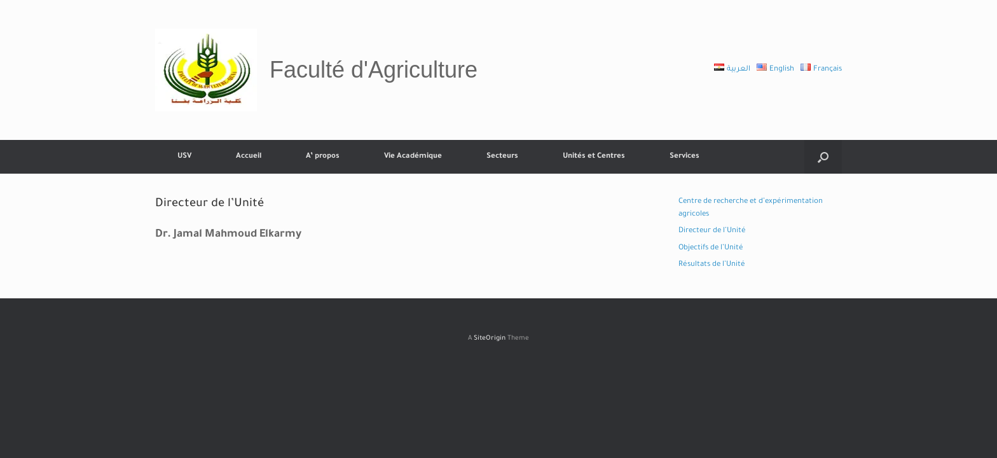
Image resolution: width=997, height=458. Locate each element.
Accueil (248, 157)
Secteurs (502, 157)
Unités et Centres (594, 157)
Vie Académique (413, 157)
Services (684, 157)
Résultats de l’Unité (711, 265)
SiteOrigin (489, 338)
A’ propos (323, 157)
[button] (823, 157)
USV (184, 157)
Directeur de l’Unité (712, 231)
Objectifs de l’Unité (710, 248)
